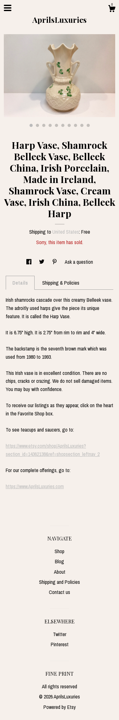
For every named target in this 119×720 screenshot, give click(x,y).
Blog (59, 561)
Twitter (59, 634)
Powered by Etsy (59, 707)
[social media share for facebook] (29, 261)
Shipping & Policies (60, 282)
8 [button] (75, 125)
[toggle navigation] (7, 8)
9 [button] (81, 125)
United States (65, 231)
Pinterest (60, 644)
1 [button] (31, 125)
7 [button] (69, 125)
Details (20, 282)
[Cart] (111, 9)
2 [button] (37, 125)
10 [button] (88, 125)
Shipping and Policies (59, 581)
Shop (59, 551)
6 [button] (62, 125)
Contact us (59, 592)
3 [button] (43, 125)
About (59, 571)
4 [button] (50, 125)
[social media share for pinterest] (55, 261)
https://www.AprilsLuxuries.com (35, 486)
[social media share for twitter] (42, 261)
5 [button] (56, 125)
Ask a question (79, 261)
